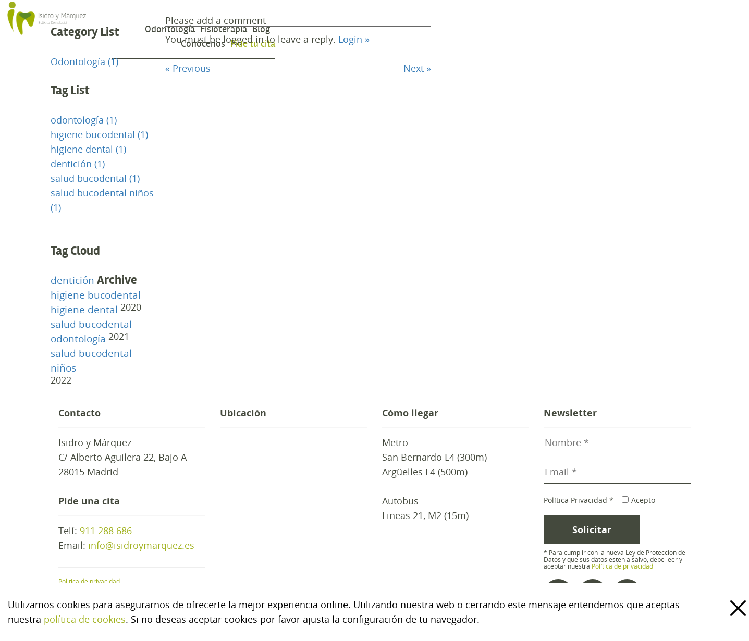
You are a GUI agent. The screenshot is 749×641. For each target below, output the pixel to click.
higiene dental (84, 309)
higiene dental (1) (88, 149)
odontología (78, 339)
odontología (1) (84, 120)
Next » (417, 68)
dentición (72, 280)
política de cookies (85, 619)
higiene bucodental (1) (99, 134)
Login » (354, 39)
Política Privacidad (578, 500)
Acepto (638, 500)
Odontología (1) (84, 61)
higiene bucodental (96, 295)
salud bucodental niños (91, 361)
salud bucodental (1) (95, 178)
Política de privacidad (89, 581)
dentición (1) (78, 163)
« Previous (188, 68)
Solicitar (591, 529)
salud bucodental (91, 324)
